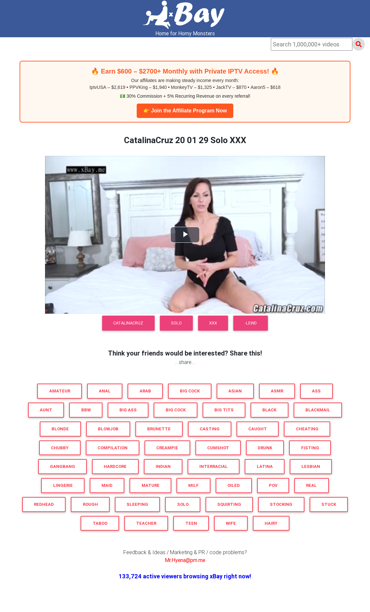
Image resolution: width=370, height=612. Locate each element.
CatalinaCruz (128, 323)
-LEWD (251, 323)
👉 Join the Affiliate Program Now (185, 110)
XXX (213, 323)
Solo (176, 323)
